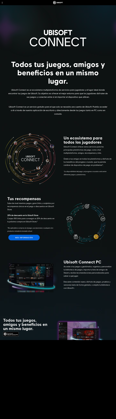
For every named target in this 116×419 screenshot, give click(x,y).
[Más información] (24, 240)
